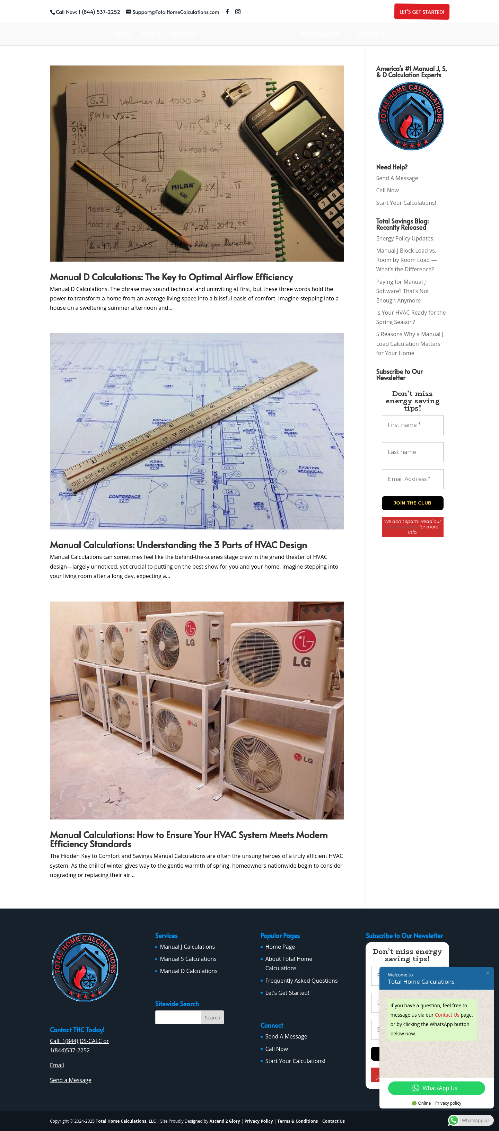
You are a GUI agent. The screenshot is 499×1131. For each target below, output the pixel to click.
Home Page (280, 946)
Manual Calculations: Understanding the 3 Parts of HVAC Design (178, 544)
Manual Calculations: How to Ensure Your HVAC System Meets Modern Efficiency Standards (189, 839)
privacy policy (402, 526)
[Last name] (413, 452)
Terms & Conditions (297, 1121)
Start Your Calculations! (406, 203)
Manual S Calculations (188, 959)
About (150, 35)
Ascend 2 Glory (225, 1121)
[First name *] (413, 425)
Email (57, 1065)
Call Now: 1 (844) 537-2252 (88, 11)
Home (122, 35)
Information (320, 35)
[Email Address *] (413, 479)
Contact (371, 35)
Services (183, 35)
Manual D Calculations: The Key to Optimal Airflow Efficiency (171, 276)
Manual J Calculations (187, 946)
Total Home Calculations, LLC (126, 1121)
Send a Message (70, 1080)
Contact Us (333, 1121)
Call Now (387, 190)
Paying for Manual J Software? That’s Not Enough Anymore (402, 291)
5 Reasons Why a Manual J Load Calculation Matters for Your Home (410, 343)
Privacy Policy (258, 1121)
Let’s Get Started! (421, 11)
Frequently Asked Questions (301, 980)
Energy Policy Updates (405, 238)
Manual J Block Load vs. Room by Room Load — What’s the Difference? (406, 260)
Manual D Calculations (189, 971)
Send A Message (397, 178)
